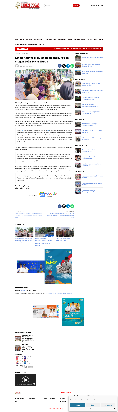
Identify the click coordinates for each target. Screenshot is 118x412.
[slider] (24, 384)
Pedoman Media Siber (49, 399)
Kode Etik (32, 396)
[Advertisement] (59, 23)
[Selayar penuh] (34, 384)
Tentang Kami (47, 396)
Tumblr (62, 398)
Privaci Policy (93, 409)
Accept (78, 405)
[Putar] (17, 384)
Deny (92, 405)
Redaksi (17, 396)
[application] (25, 380)
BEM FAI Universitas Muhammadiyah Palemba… (90, 105)
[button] (25, 380)
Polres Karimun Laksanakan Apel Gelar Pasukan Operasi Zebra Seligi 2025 (23, 240)
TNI (22, 130)
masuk (23, 290)
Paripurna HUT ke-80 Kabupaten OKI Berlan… (92, 184)
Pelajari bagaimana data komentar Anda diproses (59, 294)
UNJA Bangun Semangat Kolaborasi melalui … (89, 124)
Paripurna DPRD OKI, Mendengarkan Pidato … (89, 191)
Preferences (108, 405)
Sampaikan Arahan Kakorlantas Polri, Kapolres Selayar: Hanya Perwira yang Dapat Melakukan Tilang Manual (43, 242)
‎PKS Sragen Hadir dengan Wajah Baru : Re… (27, 349)
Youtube (63, 401)
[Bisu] (31, 384)
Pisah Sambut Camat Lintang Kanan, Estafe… (91, 84)
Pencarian (76, 5)
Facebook (63, 396)
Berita (23, 344)
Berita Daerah (25, 335)
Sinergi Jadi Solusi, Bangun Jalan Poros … (92, 58)
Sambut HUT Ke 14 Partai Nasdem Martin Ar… (92, 91)
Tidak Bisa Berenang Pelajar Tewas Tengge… (90, 112)
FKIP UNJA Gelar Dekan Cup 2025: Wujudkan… (92, 131)
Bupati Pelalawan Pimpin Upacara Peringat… (92, 176)
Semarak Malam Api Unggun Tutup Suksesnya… (90, 98)
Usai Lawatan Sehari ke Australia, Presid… (89, 150)
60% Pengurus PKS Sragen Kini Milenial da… (27, 340)
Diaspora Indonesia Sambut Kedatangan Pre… (90, 157)
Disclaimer (32, 399)
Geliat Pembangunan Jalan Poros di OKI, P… (92, 72)
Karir (16, 401)
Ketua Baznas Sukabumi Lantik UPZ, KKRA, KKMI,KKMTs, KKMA (63, 240)
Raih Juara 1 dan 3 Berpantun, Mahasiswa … (91, 138)
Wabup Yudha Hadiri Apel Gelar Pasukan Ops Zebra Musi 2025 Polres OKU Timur (82, 48)
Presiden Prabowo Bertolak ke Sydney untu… (91, 165)
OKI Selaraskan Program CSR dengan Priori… (91, 65)
